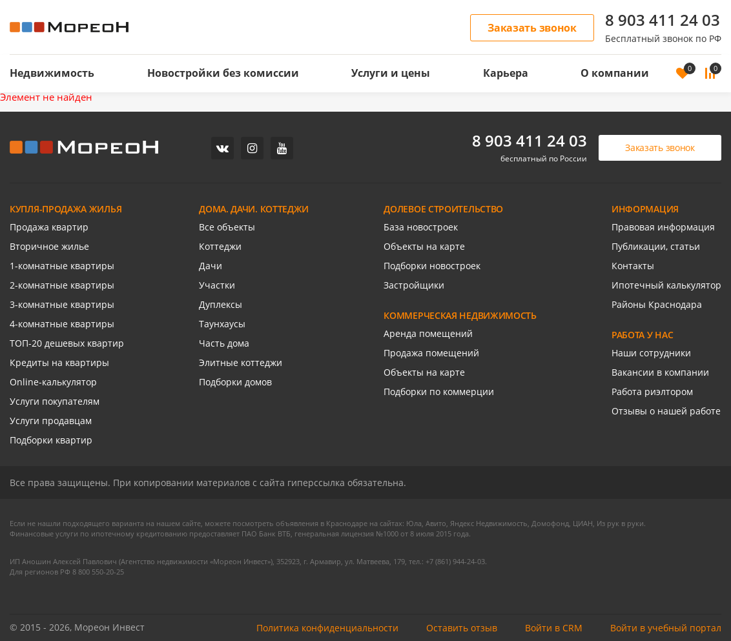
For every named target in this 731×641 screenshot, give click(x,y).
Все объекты (227, 227)
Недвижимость (52, 73)
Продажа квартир (49, 227)
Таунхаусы (222, 324)
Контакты (633, 265)
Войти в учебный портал (665, 628)
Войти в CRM (553, 628)
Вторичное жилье (49, 246)
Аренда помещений (428, 333)
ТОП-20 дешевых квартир (67, 343)
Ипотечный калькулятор (666, 285)
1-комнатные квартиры (62, 265)
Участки (217, 285)
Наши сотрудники (651, 353)
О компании (615, 73)
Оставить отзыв (461, 628)
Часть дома (224, 343)
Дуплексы (220, 304)
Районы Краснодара (657, 304)
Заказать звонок (532, 28)
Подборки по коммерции (439, 391)
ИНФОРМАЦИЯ (645, 209)
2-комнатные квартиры (62, 285)
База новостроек (421, 227)
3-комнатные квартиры (62, 304)
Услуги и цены (390, 73)
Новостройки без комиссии (223, 73)
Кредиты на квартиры (59, 362)
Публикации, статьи (656, 246)
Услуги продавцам (51, 420)
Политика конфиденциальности (327, 628)
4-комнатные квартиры (62, 324)
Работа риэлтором (652, 391)
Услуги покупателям (54, 401)
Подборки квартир (51, 440)
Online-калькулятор (53, 382)
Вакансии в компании (660, 372)
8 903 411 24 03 (662, 19)
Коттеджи (220, 246)
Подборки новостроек (432, 265)
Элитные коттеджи (240, 362)
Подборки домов (235, 382)
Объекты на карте (424, 246)
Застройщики (414, 285)
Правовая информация (663, 227)
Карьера (505, 73)
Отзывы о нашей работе (666, 411)
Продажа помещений (431, 353)
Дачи (210, 265)
